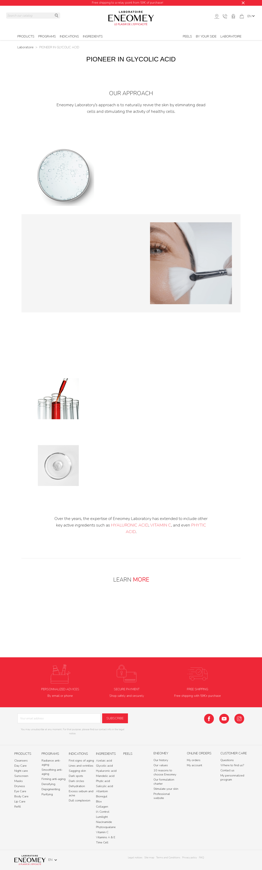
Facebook (209, 719)
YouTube (224, 719)
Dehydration (77, 786)
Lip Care (19, 801)
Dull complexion (79, 800)
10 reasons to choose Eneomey (165, 772)
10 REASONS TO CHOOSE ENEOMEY (131, 630)
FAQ (201, 857)
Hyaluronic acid (106, 771)
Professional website (162, 796)
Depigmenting (51, 789)
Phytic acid (103, 781)
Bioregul (101, 796)
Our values (161, 765)
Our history (161, 760)
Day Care (20, 766)
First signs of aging (81, 760)
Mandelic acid (105, 776)
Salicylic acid (104, 786)
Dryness (19, 786)
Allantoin (102, 791)
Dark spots (76, 776)
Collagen (102, 806)
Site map (149, 857)
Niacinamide (104, 822)
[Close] (243, 2)
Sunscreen (21, 776)
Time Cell (102, 842)
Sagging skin (77, 771)
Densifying (48, 784)
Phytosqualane (106, 827)
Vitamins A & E (105, 837)
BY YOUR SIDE (206, 36)
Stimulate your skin (166, 789)
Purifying (47, 794)
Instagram (239, 719)
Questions (227, 760)
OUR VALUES (146, 618)
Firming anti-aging (54, 779)
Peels (187, 36)
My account (194, 765)
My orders (193, 760)
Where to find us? (232, 765)
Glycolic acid (104, 766)
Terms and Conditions (168, 857)
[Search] (33, 15)
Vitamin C (160, 525)
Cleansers (21, 760)
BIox (99, 801)
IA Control (102, 812)
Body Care (21, 796)
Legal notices (135, 857)
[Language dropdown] (251, 16)
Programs (47, 36)
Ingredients (93, 36)
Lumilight (102, 817)
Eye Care (20, 791)
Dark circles (76, 781)
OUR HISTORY (115, 618)
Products (25, 36)
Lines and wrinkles (81, 766)
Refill (17, 806)
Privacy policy (189, 857)
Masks (18, 781)
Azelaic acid (104, 760)
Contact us (227, 770)
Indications (69, 36)
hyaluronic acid (129, 525)
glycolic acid (204, 175)
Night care (21, 771)
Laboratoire (231, 36)
